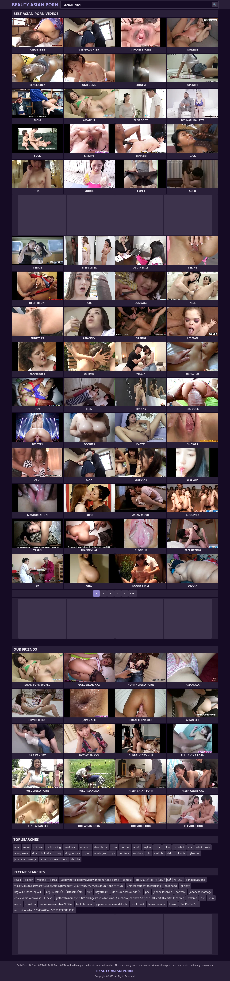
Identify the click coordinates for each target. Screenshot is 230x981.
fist (202, 898)
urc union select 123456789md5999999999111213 (44, 910)
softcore (181, 892)
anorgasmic (21, 853)
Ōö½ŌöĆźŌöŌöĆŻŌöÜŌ (126, 892)
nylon (87, 853)
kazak (172, 904)
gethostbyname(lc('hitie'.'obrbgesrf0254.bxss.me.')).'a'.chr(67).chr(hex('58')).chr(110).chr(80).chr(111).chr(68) (120, 898)
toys (112, 853)
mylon (147, 847)
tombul (127, 880)
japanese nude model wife (112, 904)
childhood (171, 886)
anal (16, 847)
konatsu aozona (195, 880)
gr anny (185, 886)
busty (58, 853)
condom (138, 853)
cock (157, 847)
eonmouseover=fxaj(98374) (56, 904)
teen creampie (156, 904)
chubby (75, 859)
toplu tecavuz (84, 904)
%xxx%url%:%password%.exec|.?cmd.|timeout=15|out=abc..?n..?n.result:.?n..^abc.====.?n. (68, 886)
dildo (167, 847)
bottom (125, 847)
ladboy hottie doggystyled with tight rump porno (90, 880)
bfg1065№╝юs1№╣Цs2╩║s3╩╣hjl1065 (158, 880)
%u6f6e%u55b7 (189, 904)
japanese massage (25, 859)
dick (34, 853)
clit (148, 853)
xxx (190, 847)
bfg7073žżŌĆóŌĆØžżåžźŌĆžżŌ (64, 892)
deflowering (53, 847)
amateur (85, 847)
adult (136, 847)
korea (53, 880)
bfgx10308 (101, 892)
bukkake (46, 853)
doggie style (72, 853)
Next (133, 593)
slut (89, 892)
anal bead (71, 847)
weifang (41, 880)
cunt (64, 859)
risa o (17, 880)
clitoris (181, 853)
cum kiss (30, 904)
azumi (18, 904)
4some (54, 859)
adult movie (203, 847)
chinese (38, 847)
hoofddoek (138, 904)
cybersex (194, 853)
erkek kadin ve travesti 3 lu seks (33, 898)
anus (43, 859)
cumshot (179, 847)
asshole (158, 853)
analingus (100, 853)
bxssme (192, 898)
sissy (211, 898)
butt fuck (124, 853)
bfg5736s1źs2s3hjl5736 (28, 892)
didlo (170, 853)
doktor (29, 880)
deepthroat (101, 847)
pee (147, 892)
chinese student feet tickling (144, 886)
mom (26, 847)
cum (114, 847)
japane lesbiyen (162, 892)
